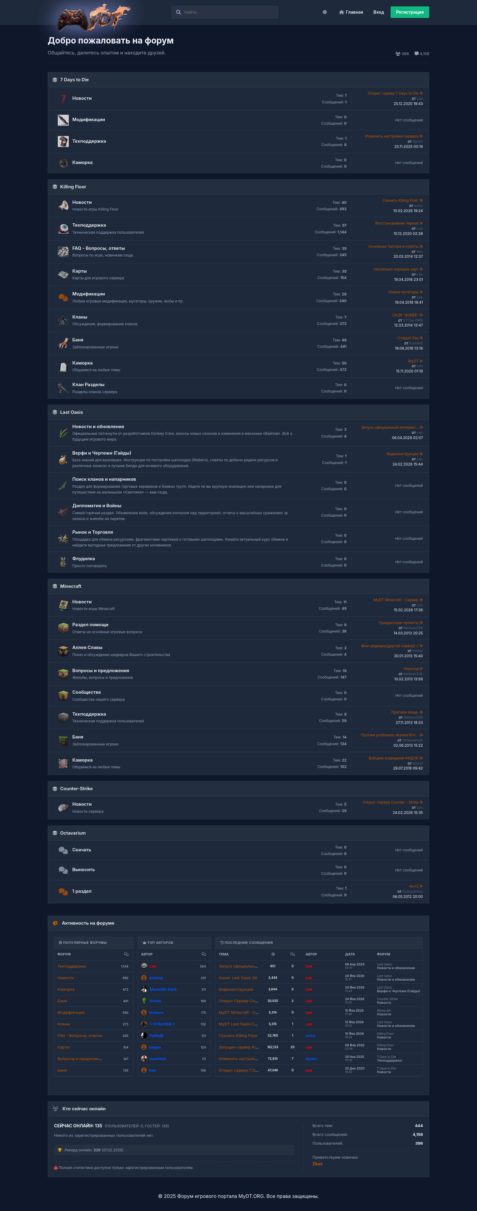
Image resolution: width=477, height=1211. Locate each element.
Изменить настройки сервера (392, 136)
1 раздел (82, 891)
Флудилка (83, 558)
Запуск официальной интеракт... (390, 427)
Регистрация (410, 12)
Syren (418, 141)
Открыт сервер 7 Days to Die (394, 93)
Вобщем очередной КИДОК (394, 758)
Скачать (81, 850)
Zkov (317, 1163)
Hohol (418, 650)
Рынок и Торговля (92, 532)
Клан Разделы (88, 384)
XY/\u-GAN (413, 320)
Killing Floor (73, 187)
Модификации (88, 119)
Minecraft (71, 586)
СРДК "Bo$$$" (406, 315)
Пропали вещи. (406, 712)
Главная (351, 12)
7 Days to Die (74, 79)
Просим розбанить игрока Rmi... (390, 735)
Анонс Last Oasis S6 (238, 977)
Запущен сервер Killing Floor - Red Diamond (261, 1047)
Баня (77, 340)
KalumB (416, 343)
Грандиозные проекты (399, 622)
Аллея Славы (87, 647)
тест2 (414, 886)
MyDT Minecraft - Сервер (397, 600)
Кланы (79, 317)
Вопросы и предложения (100, 670)
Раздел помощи (90, 624)
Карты (79, 271)
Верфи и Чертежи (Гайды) (101, 453)
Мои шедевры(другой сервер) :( (390, 646)
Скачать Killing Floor (401, 200)
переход (412, 668)
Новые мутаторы (404, 292)
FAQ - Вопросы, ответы (98, 248)
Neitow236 (413, 628)
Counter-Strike (76, 788)
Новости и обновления (98, 426)
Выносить (83, 869)
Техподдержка (89, 141)
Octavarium (412, 740)
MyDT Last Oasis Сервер (242, 1023)
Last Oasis (71, 412)
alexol (418, 763)
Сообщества (86, 692)
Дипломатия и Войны (96, 505)
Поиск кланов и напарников (104, 479)
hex (419, 251)
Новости (82, 98)
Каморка (82, 162)
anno (418, 205)
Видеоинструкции (403, 454)
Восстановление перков (397, 223)
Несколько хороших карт (397, 269)
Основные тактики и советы (394, 246)
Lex (420, 98)
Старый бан (409, 338)
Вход (379, 12)
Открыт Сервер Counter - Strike (391, 802)
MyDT (414, 361)
